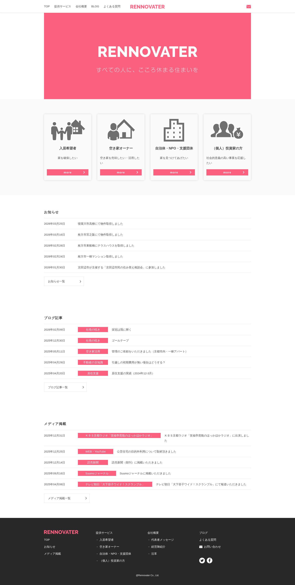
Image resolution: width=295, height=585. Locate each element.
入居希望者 (107, 539)
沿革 (154, 553)
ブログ (203, 532)
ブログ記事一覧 (58, 387)
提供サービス (62, 6)
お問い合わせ (210, 546)
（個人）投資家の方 (112, 560)
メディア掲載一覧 (59, 498)
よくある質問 (111, 6)
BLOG (95, 6)
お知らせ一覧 (56, 281)
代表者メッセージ (162, 539)
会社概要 (81, 6)
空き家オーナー (109, 546)
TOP (47, 6)
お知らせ (49, 546)
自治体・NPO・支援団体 (115, 553)
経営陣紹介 (158, 546)
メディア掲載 (52, 553)
